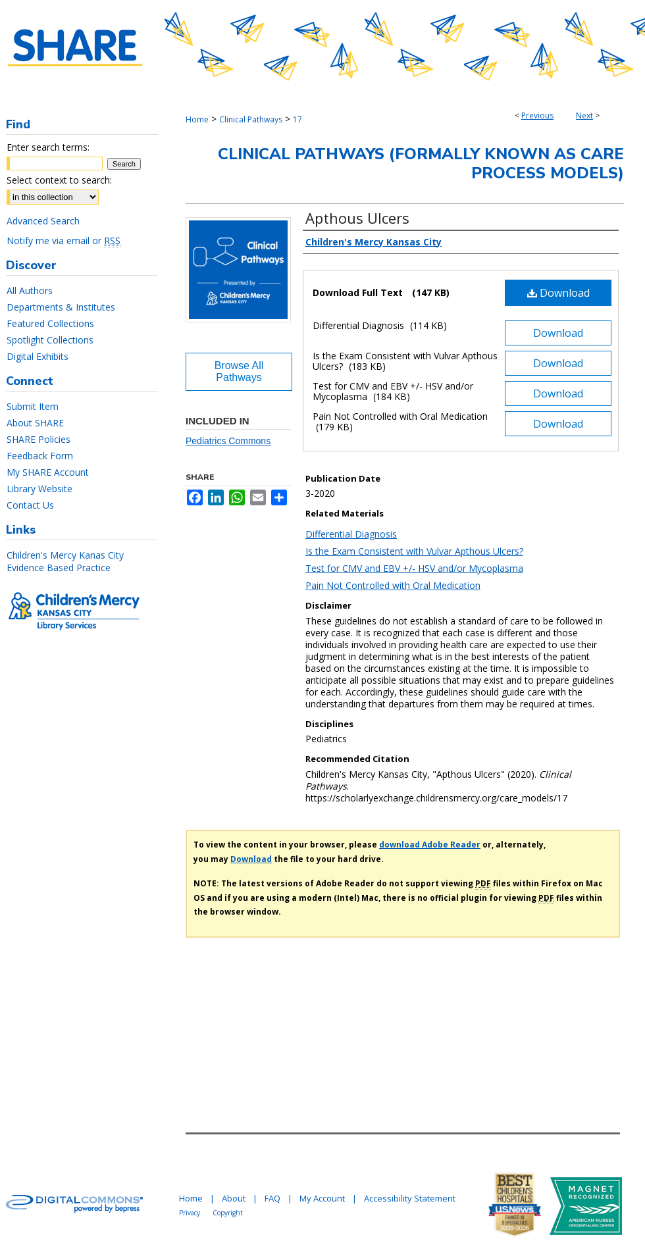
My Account (322, 1198)
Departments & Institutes (61, 307)
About (233, 1198)
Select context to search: (59, 180)
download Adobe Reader (429, 844)
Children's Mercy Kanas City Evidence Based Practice (65, 561)
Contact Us (30, 505)
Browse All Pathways (239, 371)
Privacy (189, 1212)
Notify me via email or (63, 240)
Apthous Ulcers (357, 218)
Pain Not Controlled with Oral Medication (392, 585)
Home (197, 119)
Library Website (39, 488)
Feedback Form (40, 455)
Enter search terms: (48, 147)
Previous (537, 115)
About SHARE (35, 423)
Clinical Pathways (250, 119)
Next (584, 115)
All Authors (30, 290)
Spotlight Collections (50, 340)
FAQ (272, 1198)
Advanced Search (43, 221)
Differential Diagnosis (351, 534)
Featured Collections (50, 323)
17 (297, 119)
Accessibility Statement (409, 1198)
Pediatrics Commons (228, 441)
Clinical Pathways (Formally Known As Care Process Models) (421, 163)
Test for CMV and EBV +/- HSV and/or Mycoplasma (414, 568)
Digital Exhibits (37, 356)
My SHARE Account (48, 472)
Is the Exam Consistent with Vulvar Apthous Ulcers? (414, 551)
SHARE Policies (38, 439)
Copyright (228, 1212)
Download (558, 293)
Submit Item (33, 406)
